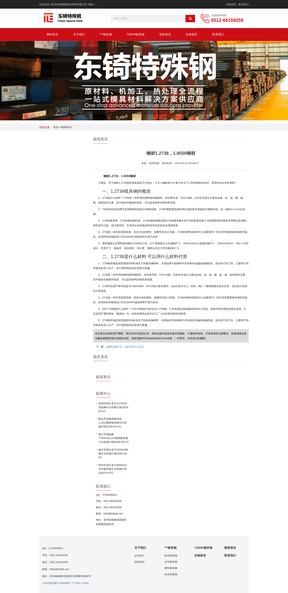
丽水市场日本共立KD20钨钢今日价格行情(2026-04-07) (113, 453)
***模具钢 (106, 34)
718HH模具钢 (136, 34)
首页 (55, 127)
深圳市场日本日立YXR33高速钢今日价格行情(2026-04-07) (113, 407)
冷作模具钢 (170, 561)
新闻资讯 (165, 34)
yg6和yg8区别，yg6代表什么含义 (125, 346)
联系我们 (243, 4)
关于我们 (79, 34)
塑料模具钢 (170, 568)
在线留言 (231, 4)
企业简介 (139, 555)
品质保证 (139, 561)
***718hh (76, 583)
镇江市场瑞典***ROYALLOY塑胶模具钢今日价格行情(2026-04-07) (113, 438)
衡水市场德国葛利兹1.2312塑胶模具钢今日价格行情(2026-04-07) (112, 422)
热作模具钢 (170, 555)
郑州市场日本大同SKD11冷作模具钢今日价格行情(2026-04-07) (112, 469)
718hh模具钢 (49, 583)
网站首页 (52, 34)
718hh (85, 583)
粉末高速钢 (170, 574)
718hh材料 (64, 583)
